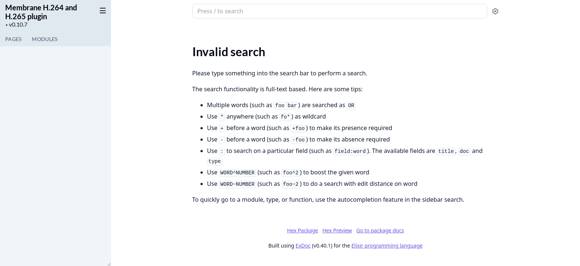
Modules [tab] (44, 39)
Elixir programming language (386, 245)
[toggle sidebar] (101, 10)
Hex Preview (337, 230)
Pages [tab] (13, 39)
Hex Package (302, 230)
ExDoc (303, 245)
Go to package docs (380, 230)
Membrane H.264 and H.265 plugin (41, 12)
